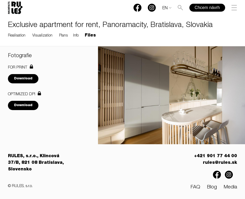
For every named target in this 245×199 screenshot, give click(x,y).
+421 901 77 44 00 (215, 156)
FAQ (195, 187)
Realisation (16, 36)
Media (230, 187)
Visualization (42, 36)
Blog (212, 187)
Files (90, 36)
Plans (63, 36)
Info (76, 36)
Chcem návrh (207, 7)
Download (23, 78)
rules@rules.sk (220, 163)
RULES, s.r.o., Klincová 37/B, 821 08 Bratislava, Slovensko (36, 163)
